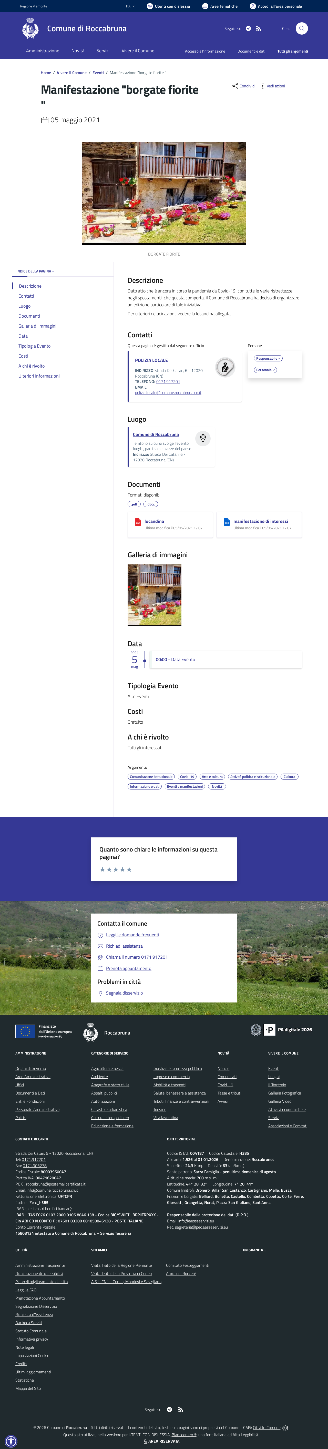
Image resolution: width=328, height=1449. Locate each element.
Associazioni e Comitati (287, 1126)
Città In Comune (267, 1427)
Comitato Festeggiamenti (187, 1265)
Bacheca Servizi (28, 1323)
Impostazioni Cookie (32, 1355)
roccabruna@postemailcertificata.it (56, 1184)
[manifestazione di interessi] (227, 522)
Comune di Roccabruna (156, 434)
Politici (20, 1117)
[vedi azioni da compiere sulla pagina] (272, 86)
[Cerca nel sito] (302, 28)
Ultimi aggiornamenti (33, 1372)
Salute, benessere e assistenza (179, 1093)
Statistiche (24, 1380)
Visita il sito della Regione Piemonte (121, 1265)
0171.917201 (168, 381)
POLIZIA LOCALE (151, 360)
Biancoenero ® (184, 1435)
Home (46, 72)
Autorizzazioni (103, 1101)
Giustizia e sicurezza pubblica (177, 1068)
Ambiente (99, 1076)
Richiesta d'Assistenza (34, 1314)
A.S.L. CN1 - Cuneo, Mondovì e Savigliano (126, 1282)
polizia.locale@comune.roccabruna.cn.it (168, 392)
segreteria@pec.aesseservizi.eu (201, 1227)
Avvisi (223, 1101)
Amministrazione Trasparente (40, 1265)
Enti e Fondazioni (30, 1101)
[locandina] (138, 522)
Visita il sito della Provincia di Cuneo (121, 1273)
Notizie (223, 1068)
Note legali (24, 1347)
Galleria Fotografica (284, 1093)
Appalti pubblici (104, 1093)
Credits (21, 1364)
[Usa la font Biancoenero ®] (168, 6)
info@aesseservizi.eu (196, 1221)
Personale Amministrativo (37, 1109)
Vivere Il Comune (72, 72)
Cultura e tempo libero (110, 1117)
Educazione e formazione (112, 1126)
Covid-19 (225, 1085)
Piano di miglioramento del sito (41, 1282)
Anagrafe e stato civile (110, 1085)
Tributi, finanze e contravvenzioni (181, 1101)
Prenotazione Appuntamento (40, 1298)
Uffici (19, 1085)
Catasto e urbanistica (109, 1109)
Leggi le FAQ (26, 1290)
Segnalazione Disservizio (36, 1306)
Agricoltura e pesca (107, 1068)
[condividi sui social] (243, 86)
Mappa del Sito (28, 1388)
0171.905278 (35, 1165)
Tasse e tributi (229, 1093)
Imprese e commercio (171, 1076)
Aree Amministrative (32, 1076)
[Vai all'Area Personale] (276, 6)
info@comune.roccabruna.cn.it (52, 1190)
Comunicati (227, 1076)
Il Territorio (277, 1085)
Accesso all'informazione (205, 51)
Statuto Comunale (31, 1331)
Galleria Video (279, 1101)
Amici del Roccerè (181, 1273)
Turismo (159, 1109)
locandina (154, 521)
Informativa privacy (31, 1339)
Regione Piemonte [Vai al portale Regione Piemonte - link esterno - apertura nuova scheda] (33, 6)
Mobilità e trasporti (169, 1085)
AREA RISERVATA (161, 1441)
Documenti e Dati (30, 1093)
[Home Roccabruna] (73, 28)
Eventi (98, 72)
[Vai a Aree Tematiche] (220, 6)
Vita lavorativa (165, 1117)
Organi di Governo (30, 1068)
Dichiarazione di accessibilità (39, 1273)
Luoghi (274, 1076)
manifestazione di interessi (260, 521)
